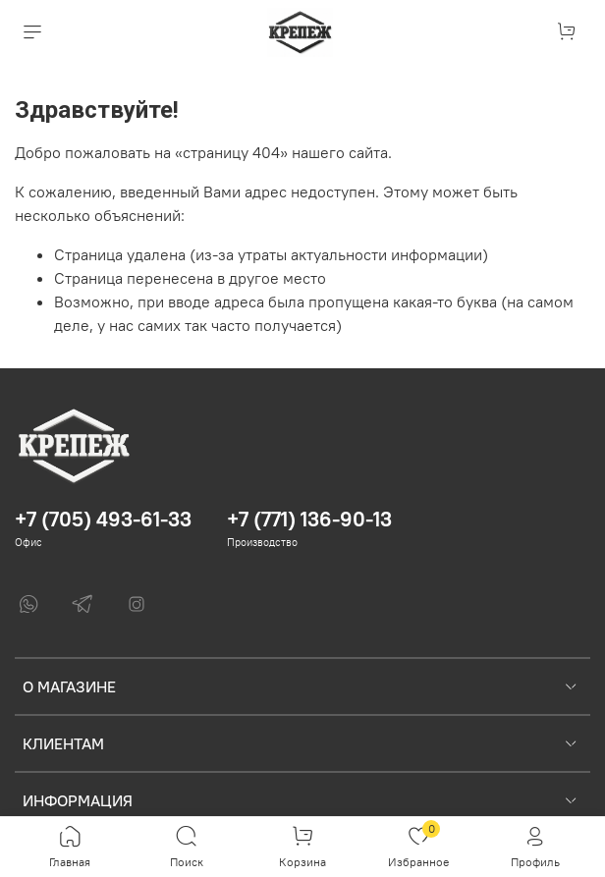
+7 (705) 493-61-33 (103, 519)
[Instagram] (136, 604)
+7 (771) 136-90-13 (309, 519)
